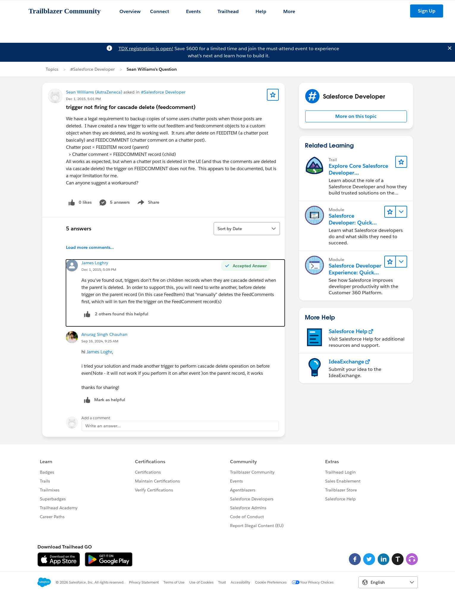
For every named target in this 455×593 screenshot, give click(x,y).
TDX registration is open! (146, 48)
